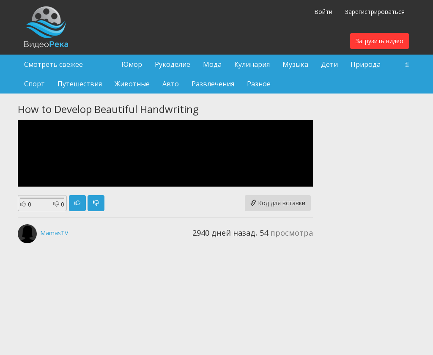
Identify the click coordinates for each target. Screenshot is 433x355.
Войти (323, 12)
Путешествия (80, 83)
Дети (329, 64)
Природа (366, 64)
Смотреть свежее (53, 64)
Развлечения (213, 83)
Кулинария (252, 64)
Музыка (295, 64)
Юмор (131, 64)
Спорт (34, 83)
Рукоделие (172, 64)
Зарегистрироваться (375, 12)
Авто (170, 83)
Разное (259, 83)
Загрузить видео (379, 41)
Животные (132, 83)
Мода (212, 64)
